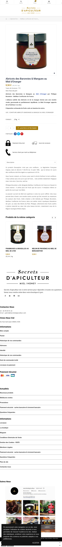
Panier (2, 336)
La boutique (4, 428)
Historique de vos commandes (10, 341)
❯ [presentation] (55, 217)
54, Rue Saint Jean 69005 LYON (10, 322)
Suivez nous (5, 481)
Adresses (3, 345)
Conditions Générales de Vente (11, 437)
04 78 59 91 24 (7, 311)
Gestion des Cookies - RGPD (10, 442)
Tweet (18, 133)
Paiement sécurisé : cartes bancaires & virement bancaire (20, 407)
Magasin (3, 433)
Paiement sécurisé (8, 372)
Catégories (7, 1)
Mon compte (49, 1)
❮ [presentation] (52, 217)
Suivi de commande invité (9, 360)
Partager (15, 133)
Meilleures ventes (6, 398)
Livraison (3, 423)
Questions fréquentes (7, 412)
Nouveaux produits (6, 393)
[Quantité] (10, 128)
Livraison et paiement (7, 365)
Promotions (4, 402)
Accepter (35, 542)
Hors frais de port (11, 91)
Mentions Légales (6, 447)
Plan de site (4, 462)
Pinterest (21, 133)
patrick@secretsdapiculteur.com (15, 313)
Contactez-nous (5, 467)
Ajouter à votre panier (27, 128)
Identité (2, 350)
